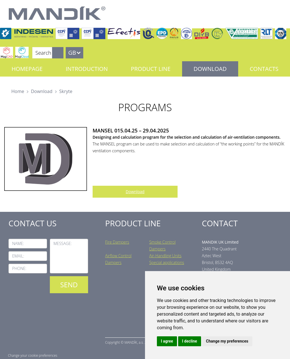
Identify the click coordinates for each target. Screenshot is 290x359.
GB (72, 52)
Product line (150, 69)
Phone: (19, 268)
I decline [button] (189, 341)
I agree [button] (167, 341)
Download (210, 69)
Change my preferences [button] (227, 341)
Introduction (87, 69)
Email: (18, 256)
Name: (18, 243)
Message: (63, 243)
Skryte (65, 91)
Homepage (27, 69)
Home (17, 91)
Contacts (264, 69)
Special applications (166, 262)
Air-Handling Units (165, 255)
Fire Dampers (117, 242)
